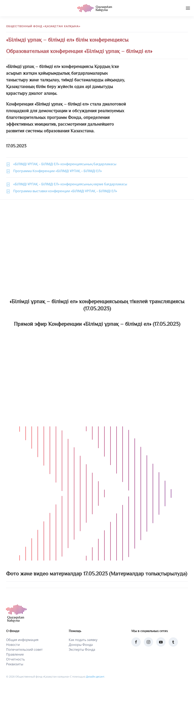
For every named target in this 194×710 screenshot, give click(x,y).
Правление (15, 654)
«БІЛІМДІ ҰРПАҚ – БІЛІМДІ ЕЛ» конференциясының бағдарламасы (64, 164)
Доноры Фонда (81, 644)
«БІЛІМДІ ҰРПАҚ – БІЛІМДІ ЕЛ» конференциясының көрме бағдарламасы (70, 184)
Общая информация (22, 640)
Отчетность (15, 659)
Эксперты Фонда (82, 649)
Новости (13, 644)
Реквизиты (14, 664)
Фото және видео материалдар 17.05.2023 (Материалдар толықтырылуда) (96, 574)
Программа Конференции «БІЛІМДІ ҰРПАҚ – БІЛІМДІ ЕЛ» (57, 171)
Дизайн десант (95, 676)
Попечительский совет (24, 649)
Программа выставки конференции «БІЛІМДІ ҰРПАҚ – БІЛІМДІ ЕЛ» (65, 191)
